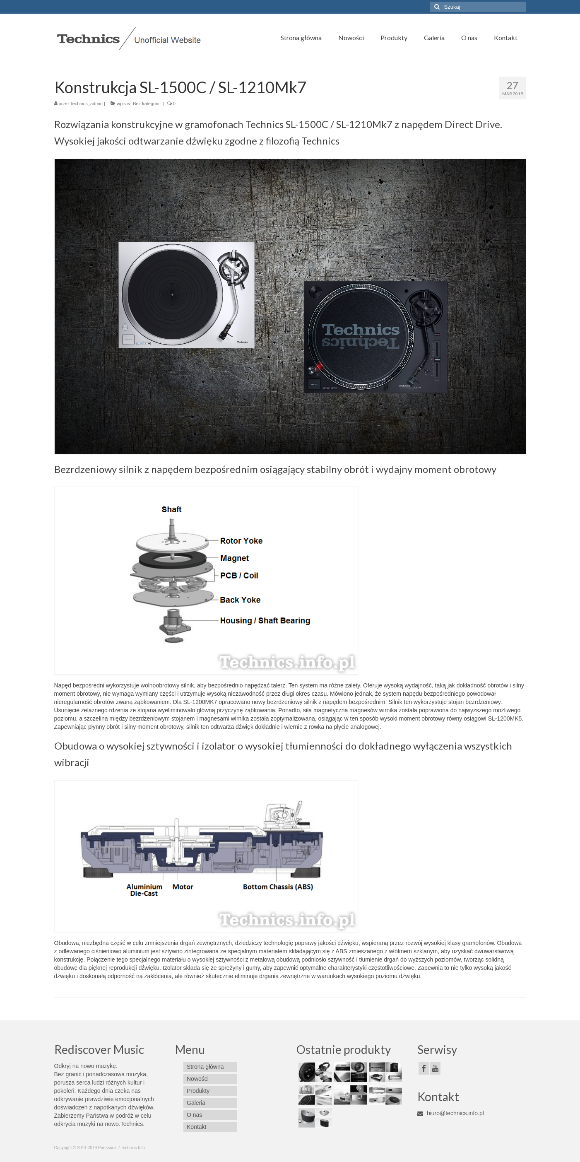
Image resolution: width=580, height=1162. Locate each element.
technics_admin (87, 103)
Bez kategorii (146, 103)
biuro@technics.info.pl (450, 1113)
